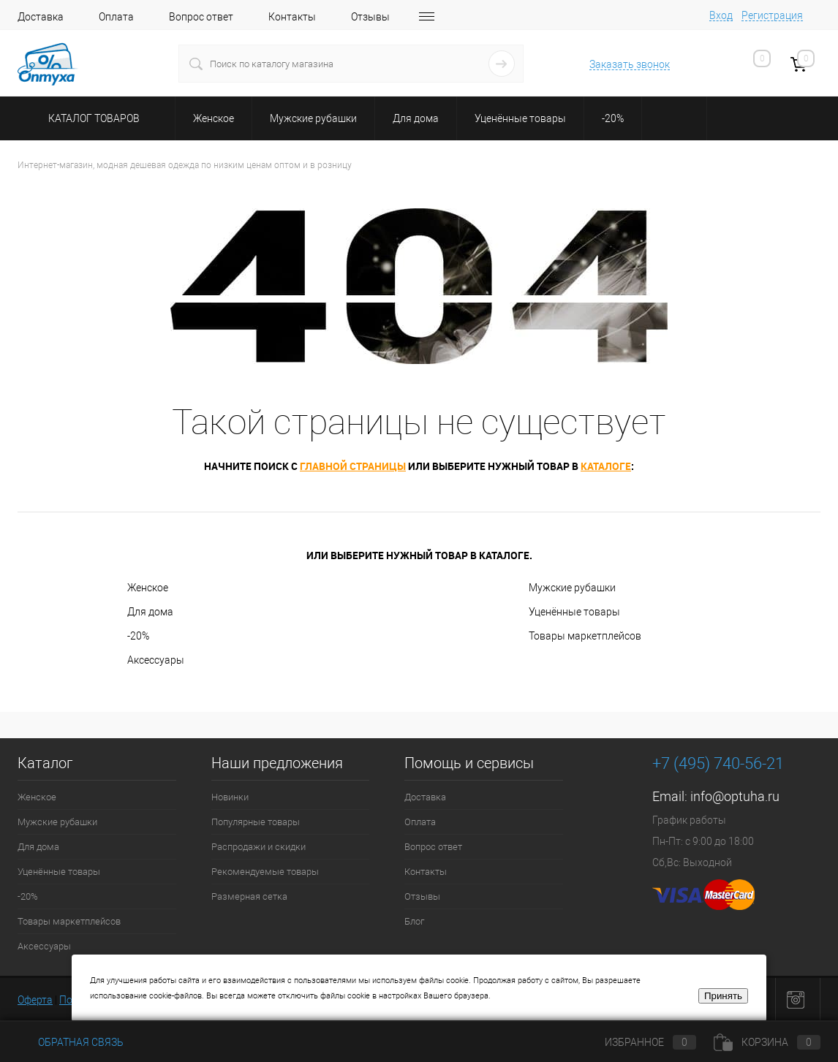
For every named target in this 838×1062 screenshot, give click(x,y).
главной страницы (353, 466)
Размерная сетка (249, 896)
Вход (721, 15)
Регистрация (772, 15)
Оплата (116, 17)
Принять (723, 995)
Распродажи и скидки (258, 846)
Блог (414, 921)
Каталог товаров (92, 118)
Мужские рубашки (572, 587)
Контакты (292, 17)
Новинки (230, 797)
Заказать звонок (629, 64)
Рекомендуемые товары (265, 871)
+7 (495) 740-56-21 (718, 763)
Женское (147, 587)
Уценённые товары (574, 612)
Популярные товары (255, 821)
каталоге (606, 466)
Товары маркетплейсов (585, 636)
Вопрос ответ (201, 17)
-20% (138, 636)
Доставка (41, 17)
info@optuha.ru (735, 796)
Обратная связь (71, 1042)
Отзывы (370, 17)
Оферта (35, 1000)
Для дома (150, 612)
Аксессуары (155, 660)
